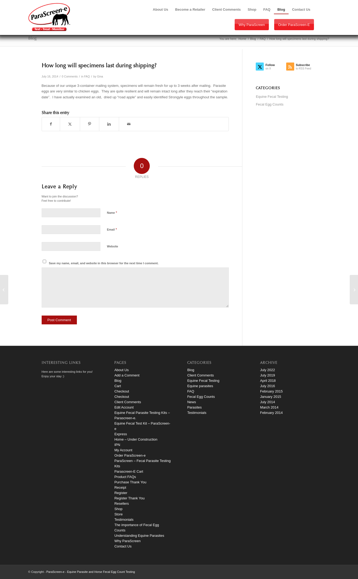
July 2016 (267, 386)
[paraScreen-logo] (49, 17)
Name (112, 213)
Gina (100, 76)
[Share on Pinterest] (89, 124)
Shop (118, 509)
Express (120, 434)
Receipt (120, 487)
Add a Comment (126, 375)
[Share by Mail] (129, 124)
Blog (32, 38)
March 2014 (269, 407)
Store (118, 514)
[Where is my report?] (4, 289)
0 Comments (70, 76)
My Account (123, 450)
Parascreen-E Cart (128, 471)
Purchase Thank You (130, 482)
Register (120, 493)
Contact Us (122, 546)
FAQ (87, 76)
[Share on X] (70, 124)
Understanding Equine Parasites (139, 536)
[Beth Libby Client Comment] (354, 289)
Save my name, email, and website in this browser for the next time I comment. (104, 263)
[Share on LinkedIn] (109, 124)
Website (112, 246)
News (191, 402)
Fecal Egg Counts (269, 104)
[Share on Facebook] (51, 124)
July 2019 (267, 375)
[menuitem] (160, 9)
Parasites (194, 407)
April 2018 (268, 381)
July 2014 (267, 402)
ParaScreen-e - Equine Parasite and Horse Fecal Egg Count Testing (90, 571)
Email (112, 229)
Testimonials (123, 520)
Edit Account (123, 407)
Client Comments (127, 402)
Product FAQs (125, 477)
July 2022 (267, 370)
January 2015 (270, 397)
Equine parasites (200, 386)
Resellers (121, 504)
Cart (117, 386)
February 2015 (271, 391)
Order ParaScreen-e (294, 25)
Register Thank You (129, 498)
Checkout (121, 391)
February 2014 (271, 413)
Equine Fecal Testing (272, 97)
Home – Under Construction (135, 439)
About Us (121, 370)
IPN (117, 445)
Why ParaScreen (252, 25)
